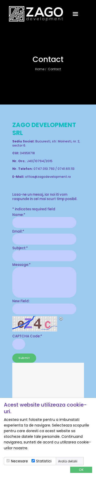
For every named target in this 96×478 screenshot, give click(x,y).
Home (39, 69)
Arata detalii (67, 461)
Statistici (43, 461)
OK (81, 469)
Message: (21, 264)
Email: (18, 231)
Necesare (19, 461)
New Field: (20, 301)
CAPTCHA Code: (27, 336)
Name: (18, 214)
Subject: (20, 248)
